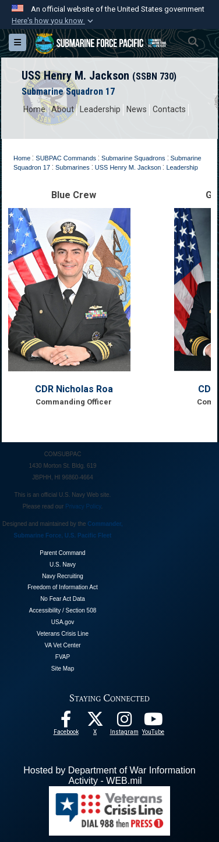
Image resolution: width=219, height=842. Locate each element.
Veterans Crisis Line (63, 633)
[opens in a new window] (124, 722)
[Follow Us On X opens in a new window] (95, 722)
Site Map (62, 668)
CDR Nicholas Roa (74, 389)
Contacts (169, 109)
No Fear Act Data (62, 599)
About (62, 109)
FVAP (62, 657)
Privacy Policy (83, 506)
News (136, 109)
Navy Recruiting (62, 576)
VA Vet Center (62, 645)
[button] (54, 21)
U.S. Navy (63, 564)
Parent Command (62, 553)
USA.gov (62, 622)
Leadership (100, 109)
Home (34, 109)
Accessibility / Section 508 (63, 610)
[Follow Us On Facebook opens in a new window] (65, 722)
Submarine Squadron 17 (68, 91)
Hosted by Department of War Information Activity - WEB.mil (109, 775)
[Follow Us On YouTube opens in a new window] (153, 722)
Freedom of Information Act (62, 587)
